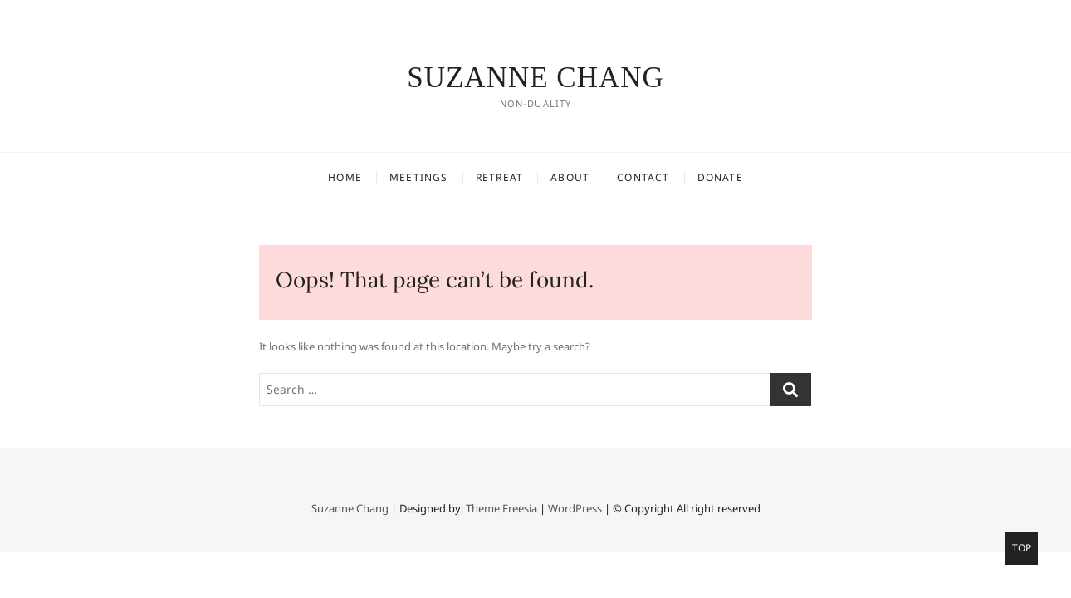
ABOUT (569, 177)
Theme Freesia (501, 508)
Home (345, 177)
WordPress (575, 508)
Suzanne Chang (535, 77)
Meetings (418, 177)
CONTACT (643, 177)
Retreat (499, 177)
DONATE (720, 177)
